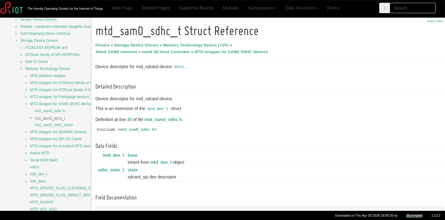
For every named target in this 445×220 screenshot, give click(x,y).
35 (130, 119)
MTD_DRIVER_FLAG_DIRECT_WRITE (62, 195)
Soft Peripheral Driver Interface (45, 33)
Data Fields (435, 21)
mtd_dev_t (38, 174)
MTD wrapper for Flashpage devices (59, 97)
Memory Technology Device (47, 69)
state (133, 169)
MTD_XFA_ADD (43, 209)
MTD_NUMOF (42, 202)
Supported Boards (196, 8)
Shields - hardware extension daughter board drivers (63, 26)
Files (333, 8)
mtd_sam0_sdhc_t (50, 118)
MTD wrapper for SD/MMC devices (58, 132)
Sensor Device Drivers (38, 19)
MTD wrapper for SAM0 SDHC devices (61, 104)
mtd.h (34, 167)
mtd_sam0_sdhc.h (50, 111)
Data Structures (301, 8)
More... (182, 66)
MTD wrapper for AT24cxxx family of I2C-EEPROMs (72, 83)
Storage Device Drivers (39, 40)
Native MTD (39, 153)
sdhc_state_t (112, 169)
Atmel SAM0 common (117, 52)
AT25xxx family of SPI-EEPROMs (52, 55)
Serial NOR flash (43, 160)
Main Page (122, 8)
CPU (225, 45)
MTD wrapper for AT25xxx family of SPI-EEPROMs (71, 90)
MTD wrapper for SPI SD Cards (55, 139)
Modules (231, 8)
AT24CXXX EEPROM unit (46, 48)
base (133, 155)
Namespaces (262, 8)
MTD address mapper (47, 76)
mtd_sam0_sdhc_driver (54, 125)
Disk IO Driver (36, 62)
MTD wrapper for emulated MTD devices (63, 146)
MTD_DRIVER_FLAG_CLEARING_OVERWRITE (70, 188)
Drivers (103, 45)
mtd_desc (38, 181)
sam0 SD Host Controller (167, 52)
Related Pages (156, 8)
